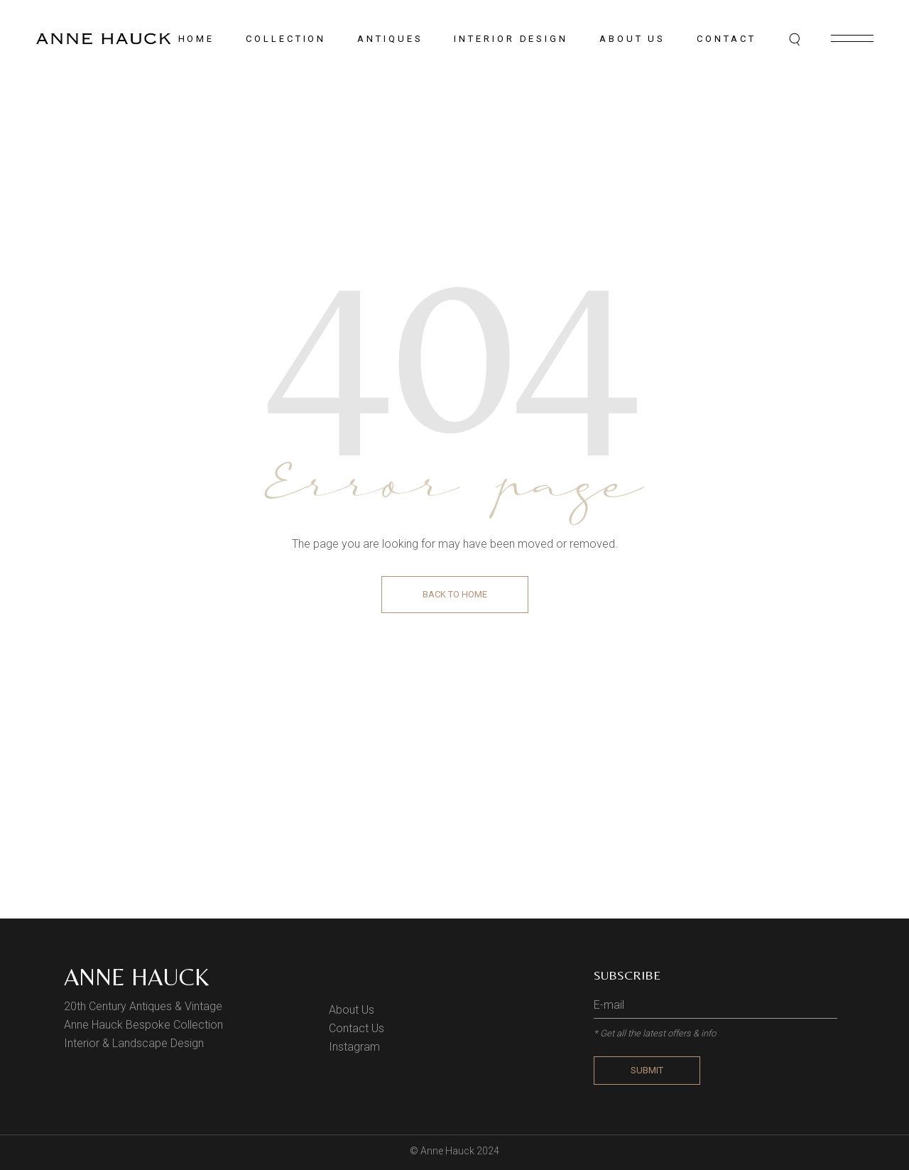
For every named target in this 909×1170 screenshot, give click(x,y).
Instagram (354, 1046)
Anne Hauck (136, 977)
